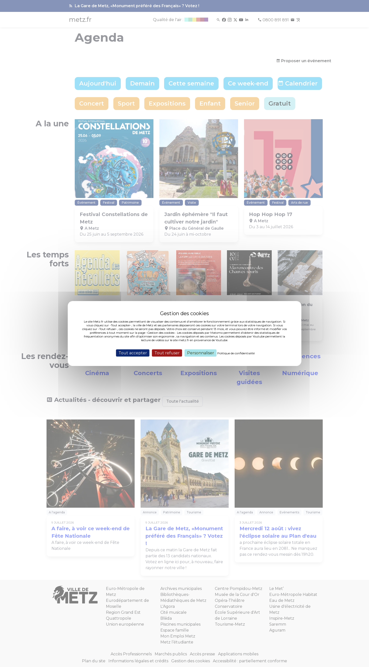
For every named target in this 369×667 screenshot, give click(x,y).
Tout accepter (133, 353)
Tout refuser (167, 353)
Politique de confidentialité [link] (236, 353)
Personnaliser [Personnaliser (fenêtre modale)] (200, 353)
